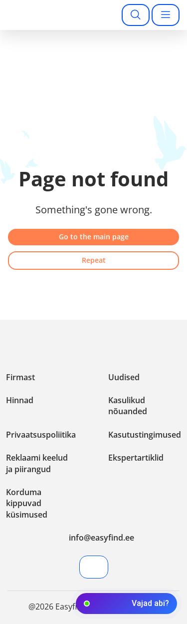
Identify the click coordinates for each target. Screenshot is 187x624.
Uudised (124, 377)
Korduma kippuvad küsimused (26, 503)
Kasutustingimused (144, 434)
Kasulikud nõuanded (127, 406)
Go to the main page (94, 236)
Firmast (20, 377)
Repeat (94, 260)
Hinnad (19, 400)
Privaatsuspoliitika (41, 434)
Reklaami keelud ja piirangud (37, 463)
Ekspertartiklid (136, 457)
